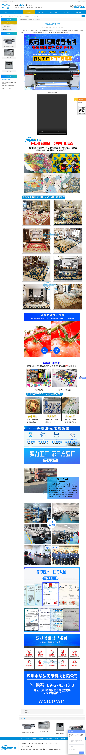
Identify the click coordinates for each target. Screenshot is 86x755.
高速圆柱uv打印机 (18, 16)
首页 (6, 12)
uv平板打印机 (10, 16)
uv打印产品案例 (6, 26)
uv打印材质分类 (6, 22)
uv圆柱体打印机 (26, 16)
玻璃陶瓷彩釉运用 (7, 29)
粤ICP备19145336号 (56, 749)
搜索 (83, 16)
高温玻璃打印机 (34, 16)
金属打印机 (27, 712)
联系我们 (83, 1)
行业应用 (28, 12)
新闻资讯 (40, 12)
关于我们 (78, 1)
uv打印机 (16, 12)
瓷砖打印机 (27, 710)
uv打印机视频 (53, 12)
